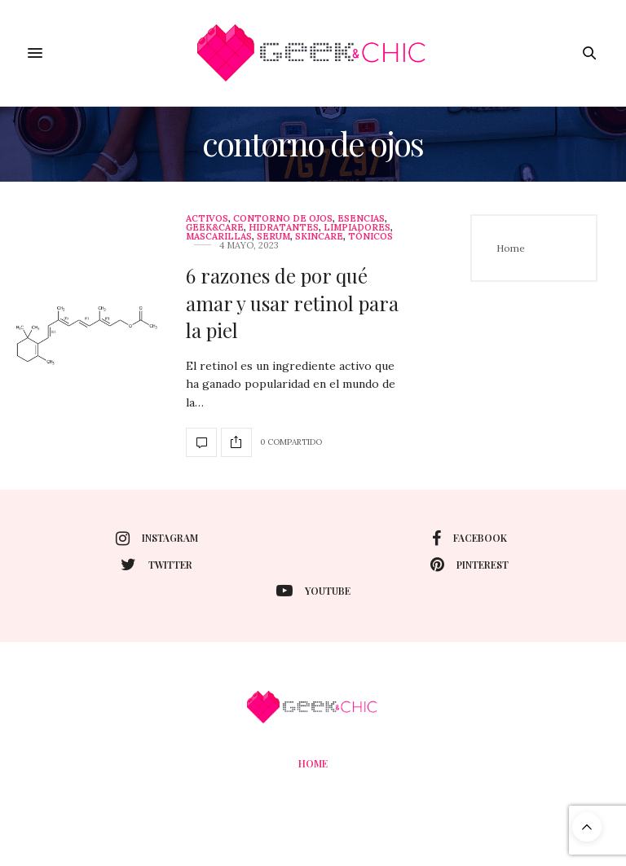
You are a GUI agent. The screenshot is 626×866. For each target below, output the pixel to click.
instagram (157, 538)
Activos (207, 218)
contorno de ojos (283, 218)
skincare (319, 236)
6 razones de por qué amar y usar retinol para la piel (292, 302)
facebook (469, 538)
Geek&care (215, 227)
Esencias (361, 218)
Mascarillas (219, 236)
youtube (313, 590)
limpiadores (357, 227)
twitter (156, 564)
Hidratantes (284, 227)
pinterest (469, 564)
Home (510, 248)
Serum (273, 236)
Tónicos (370, 236)
